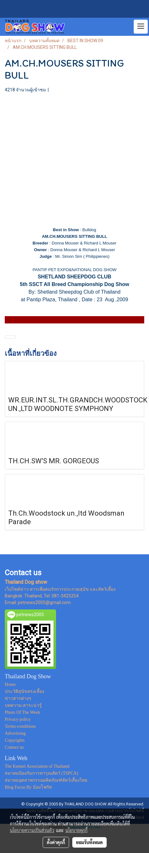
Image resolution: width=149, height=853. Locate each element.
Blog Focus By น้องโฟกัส (28, 787)
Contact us (14, 747)
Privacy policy (18, 719)
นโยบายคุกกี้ (76, 830)
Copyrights (15, 740)
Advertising (15, 733)
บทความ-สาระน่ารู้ (23, 705)
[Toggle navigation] (141, 27)
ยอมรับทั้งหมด (89, 842)
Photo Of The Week (22, 712)
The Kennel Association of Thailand (37, 766)
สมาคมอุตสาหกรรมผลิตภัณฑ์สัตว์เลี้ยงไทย (46, 780)
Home (10, 684)
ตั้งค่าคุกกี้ (56, 842)
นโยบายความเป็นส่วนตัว (32, 830)
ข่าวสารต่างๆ (18, 698)
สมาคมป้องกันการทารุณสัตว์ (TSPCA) (41, 773)
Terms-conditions (20, 726)
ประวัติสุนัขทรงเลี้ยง (24, 691)
